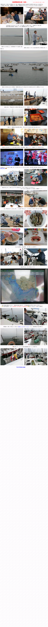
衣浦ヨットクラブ (21, 326)
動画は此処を (3, 168)
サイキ (27, 326)
